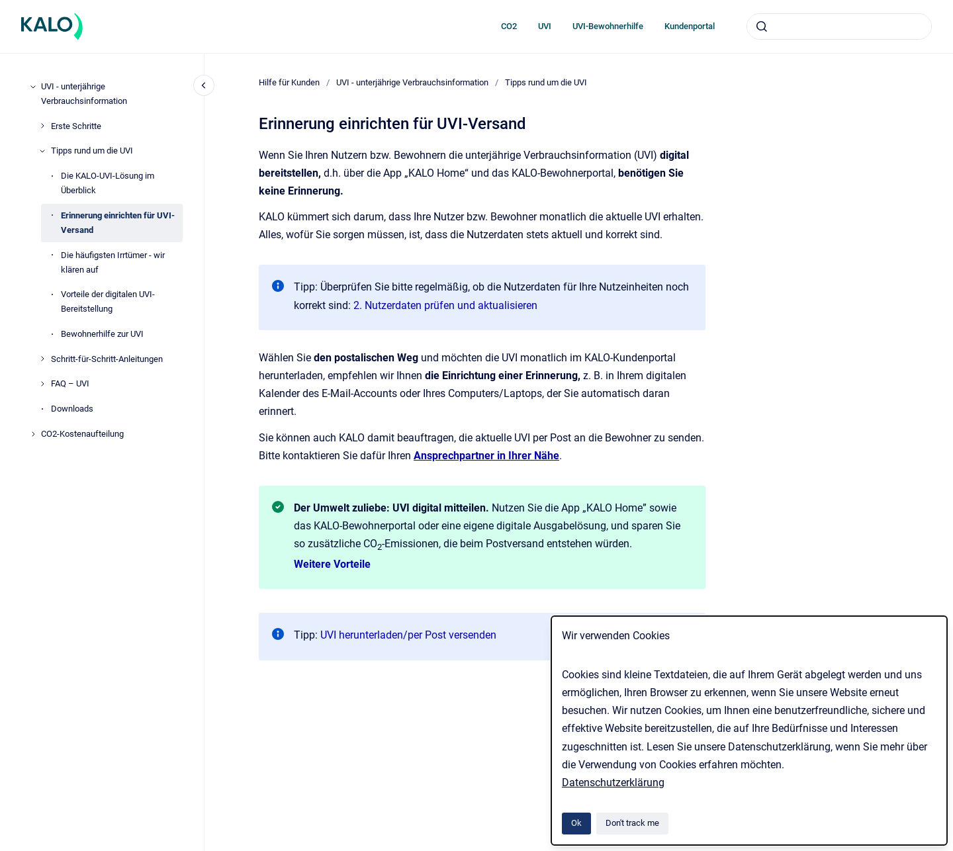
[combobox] (839, 26)
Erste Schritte (76, 126)
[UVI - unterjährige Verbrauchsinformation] (33, 86)
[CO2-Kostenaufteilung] (33, 434)
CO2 (509, 26)
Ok (576, 823)
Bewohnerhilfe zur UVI (102, 334)
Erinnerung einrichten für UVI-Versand (118, 222)
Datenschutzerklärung (613, 782)
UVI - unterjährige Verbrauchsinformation (84, 93)
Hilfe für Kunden (289, 82)
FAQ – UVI (70, 383)
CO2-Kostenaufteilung (82, 434)
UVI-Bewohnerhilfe (607, 26)
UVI (544, 26)
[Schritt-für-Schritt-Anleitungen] (42, 358)
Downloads (72, 409)
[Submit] (761, 26)
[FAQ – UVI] (42, 384)
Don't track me (632, 823)
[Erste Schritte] (42, 125)
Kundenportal (689, 26)
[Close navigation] (203, 85)
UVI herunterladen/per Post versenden (408, 635)
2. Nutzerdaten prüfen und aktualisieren (445, 305)
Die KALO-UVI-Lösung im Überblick (107, 183)
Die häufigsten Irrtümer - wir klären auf (113, 262)
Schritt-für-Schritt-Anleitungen (107, 359)
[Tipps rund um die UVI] (42, 151)
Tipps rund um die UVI (92, 151)
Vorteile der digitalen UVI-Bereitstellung (108, 301)
